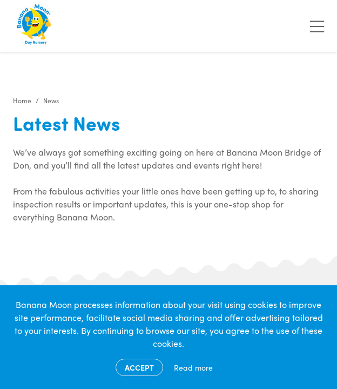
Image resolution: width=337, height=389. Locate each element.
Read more (193, 367)
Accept (139, 367)
